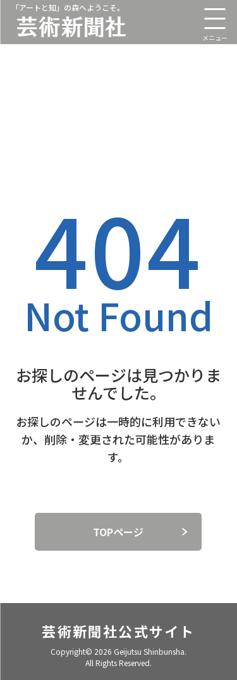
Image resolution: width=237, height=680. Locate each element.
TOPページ (118, 531)
